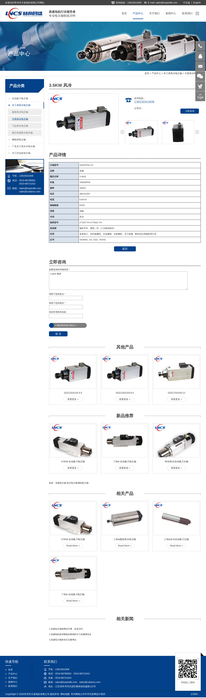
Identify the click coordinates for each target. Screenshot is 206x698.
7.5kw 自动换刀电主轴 (124, 461)
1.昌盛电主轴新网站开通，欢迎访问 (66, 629)
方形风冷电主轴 (193, 73)
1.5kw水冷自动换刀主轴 (176, 539)
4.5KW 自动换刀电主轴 (73, 461)
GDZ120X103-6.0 (125, 392)
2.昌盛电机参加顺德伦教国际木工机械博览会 (70, 634)
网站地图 (65, 694)
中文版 (186, 2)
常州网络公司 (78, 694)
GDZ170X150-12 (176, 392)
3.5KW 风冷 (118, 280)
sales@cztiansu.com (29, 191)
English (197, 2)
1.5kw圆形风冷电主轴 (125, 539)
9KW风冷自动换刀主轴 (176, 461)
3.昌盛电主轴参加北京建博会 (62, 639)
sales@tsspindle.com (166, 2)
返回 (124, 248)
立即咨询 (189, 111)
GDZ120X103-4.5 (73, 392)
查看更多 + (73, 399)
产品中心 (156, 73)
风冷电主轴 (72, 483)
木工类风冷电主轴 (173, 73)
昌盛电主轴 (60, 483)
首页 (147, 73)
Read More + (73, 545)
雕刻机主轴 (83, 483)
